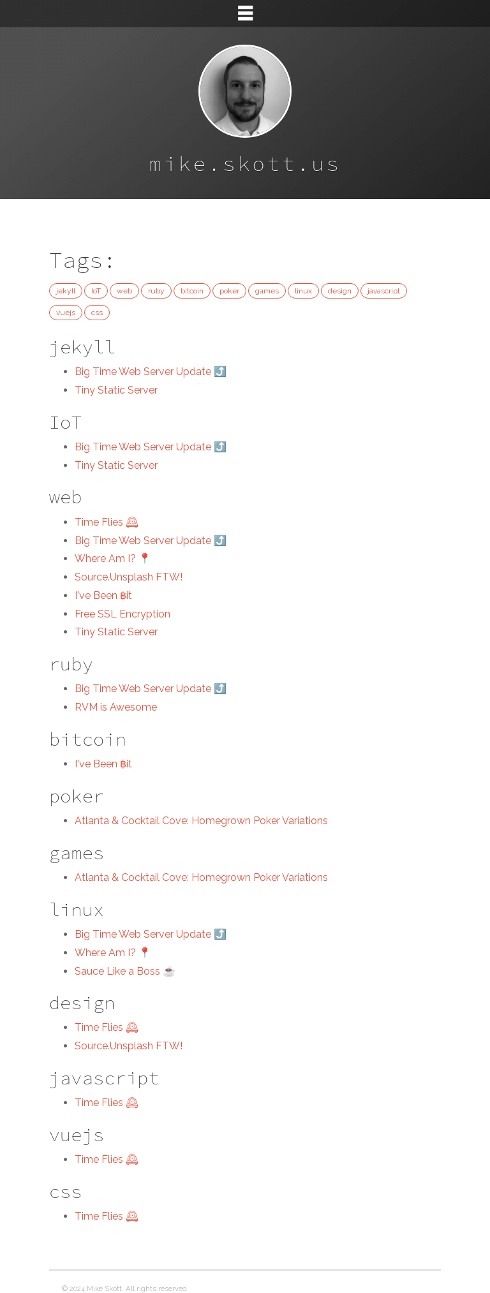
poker (229, 290)
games (267, 290)
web (124, 290)
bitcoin (192, 290)
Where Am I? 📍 (113, 558)
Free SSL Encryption (122, 614)
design (340, 290)
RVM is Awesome (116, 707)
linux (303, 290)
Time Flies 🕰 (106, 522)
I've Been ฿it (103, 595)
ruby (156, 290)
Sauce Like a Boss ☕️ (125, 971)
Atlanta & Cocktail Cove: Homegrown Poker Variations (201, 821)
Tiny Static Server (116, 390)
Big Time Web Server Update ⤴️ (150, 372)
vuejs (65, 312)
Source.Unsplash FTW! (128, 577)
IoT (96, 290)
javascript (384, 290)
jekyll (65, 290)
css (97, 312)
